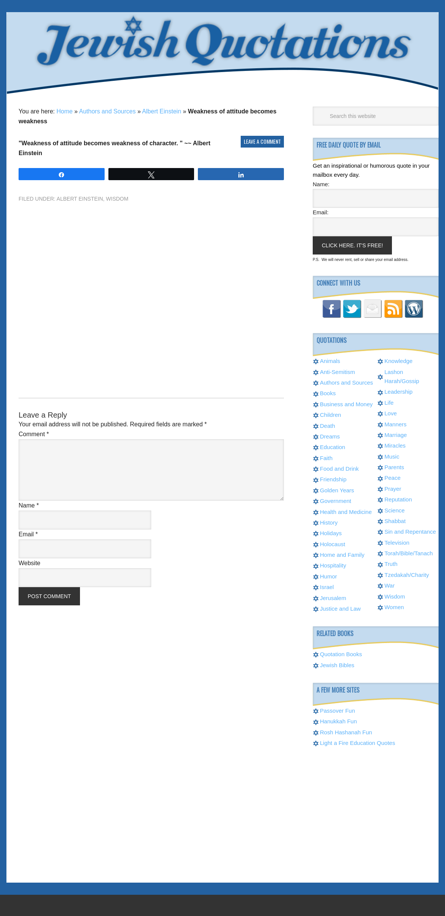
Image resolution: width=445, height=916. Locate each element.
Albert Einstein (161, 111)
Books (328, 393)
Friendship (333, 479)
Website (30, 563)
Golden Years (337, 490)
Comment (34, 434)
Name (29, 505)
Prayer (392, 488)
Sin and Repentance (410, 531)
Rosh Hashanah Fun (346, 732)
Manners (395, 424)
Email (28, 534)
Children (330, 415)
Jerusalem (333, 598)
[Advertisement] (151, 287)
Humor (328, 576)
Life (388, 402)
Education (332, 447)
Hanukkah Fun (338, 721)
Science (394, 510)
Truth (390, 564)
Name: (321, 184)
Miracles (395, 445)
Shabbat (395, 521)
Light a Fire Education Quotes (357, 743)
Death (327, 426)
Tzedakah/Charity (406, 575)
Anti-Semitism (337, 372)
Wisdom (117, 199)
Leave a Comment (262, 141)
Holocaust (332, 544)
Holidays (331, 533)
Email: (321, 212)
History (329, 522)
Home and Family (342, 554)
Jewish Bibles (337, 665)
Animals (330, 361)
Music (391, 456)
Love (390, 413)
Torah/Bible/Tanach (408, 553)
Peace (392, 477)
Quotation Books (341, 654)
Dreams (330, 436)
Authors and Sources (107, 111)
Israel (327, 587)
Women (394, 607)
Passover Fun (337, 710)
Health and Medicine (346, 512)
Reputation (398, 499)
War (389, 585)
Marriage (395, 435)
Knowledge (398, 361)
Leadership (398, 391)
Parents (394, 467)
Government (335, 501)
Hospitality (333, 565)
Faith (326, 458)
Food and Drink (339, 468)
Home (64, 111)
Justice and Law (340, 608)
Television (396, 542)
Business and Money (346, 404)
